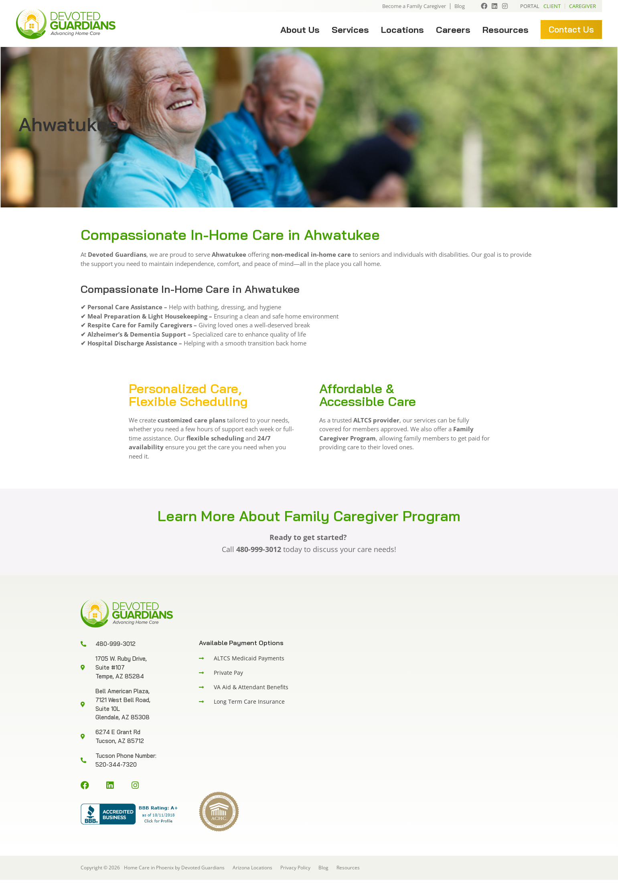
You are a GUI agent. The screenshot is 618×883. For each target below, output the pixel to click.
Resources (505, 29)
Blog (459, 6)
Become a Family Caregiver (414, 6)
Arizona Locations (252, 870)
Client (552, 6)
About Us (300, 29)
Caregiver (582, 6)
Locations (402, 29)
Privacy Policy (295, 870)
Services (350, 29)
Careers (453, 29)
